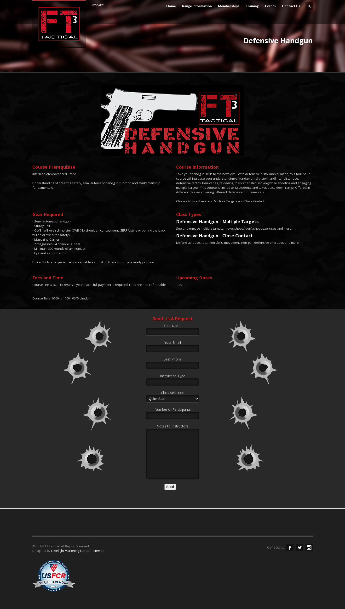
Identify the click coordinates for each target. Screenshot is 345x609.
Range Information (195, 6)
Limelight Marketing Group (70, 550)
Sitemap (98, 550)
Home (171, 6)
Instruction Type (172, 379)
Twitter (299, 547)
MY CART (98, 5)
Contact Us (291, 6)
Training (251, 6)
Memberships (228, 6)
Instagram (309, 547)
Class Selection (172, 396)
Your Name (172, 329)
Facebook (289, 547)
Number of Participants (172, 413)
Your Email (172, 346)
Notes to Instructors (172, 440)
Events (269, 6)
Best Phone (172, 362)
